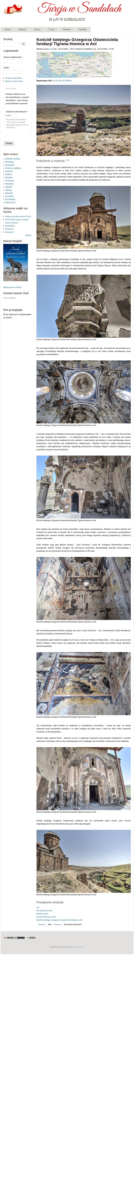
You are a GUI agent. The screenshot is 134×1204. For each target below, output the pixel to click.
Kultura (8, 174)
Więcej (28, 235)
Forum (37, 29)
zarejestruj (57, 924)
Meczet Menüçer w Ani (46, 917)
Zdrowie (9, 193)
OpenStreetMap (97, 76)
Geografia (9, 165)
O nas (51, 29)
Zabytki (8, 187)
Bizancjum (9, 232)
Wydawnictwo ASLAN (12, 287)
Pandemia (9, 229)
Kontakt (82, 29)
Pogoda (8, 177)
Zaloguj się (42, 924)
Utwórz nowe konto (13, 78)
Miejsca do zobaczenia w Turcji (18, 216)
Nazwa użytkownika (13, 57)
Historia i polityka (13, 168)
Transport (9, 180)
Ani (67, 160)
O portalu (9, 196)
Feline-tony (10, 202)
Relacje (22, 29)
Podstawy (9, 162)
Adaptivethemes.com (76, 947)
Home (7, 29)
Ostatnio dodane (12, 159)
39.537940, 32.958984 (62, 80)
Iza (50, 49)
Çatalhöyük (10, 226)
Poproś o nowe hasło (14, 81)
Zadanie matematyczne (17, 111)
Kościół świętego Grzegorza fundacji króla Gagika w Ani (59, 920)
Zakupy (8, 190)
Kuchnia (9, 171)
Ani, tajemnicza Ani (44, 910)
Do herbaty (10, 199)
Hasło (7, 67)
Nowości (67, 29)
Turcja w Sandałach (79, 9)
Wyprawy (9, 184)
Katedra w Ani (42, 913)
